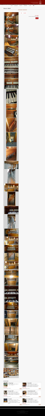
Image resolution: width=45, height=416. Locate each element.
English (20, 411)
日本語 (27, 411)
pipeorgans (16, 5)
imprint (21, 412)
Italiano (24, 411)
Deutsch (18, 411)
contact (30, 5)
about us (21, 5)
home (11, 5)
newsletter (25, 5)
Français (22, 411)
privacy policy (23, 412)
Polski (25, 411)
